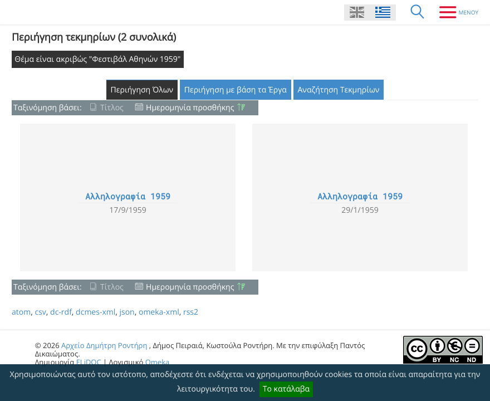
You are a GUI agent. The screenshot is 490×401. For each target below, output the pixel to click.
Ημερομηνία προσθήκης (190, 107)
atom (21, 312)
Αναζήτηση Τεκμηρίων (339, 90)
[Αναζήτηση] (417, 12)
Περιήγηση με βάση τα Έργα (235, 90)
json (126, 312)
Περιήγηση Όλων (142, 90)
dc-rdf (61, 312)
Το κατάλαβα (286, 389)
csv (40, 312)
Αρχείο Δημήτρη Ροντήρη (104, 345)
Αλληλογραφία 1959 (127, 196)
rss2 (190, 312)
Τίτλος (112, 107)
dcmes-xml (95, 312)
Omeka (157, 362)
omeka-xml (159, 312)
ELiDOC (88, 362)
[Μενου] (454, 12)
